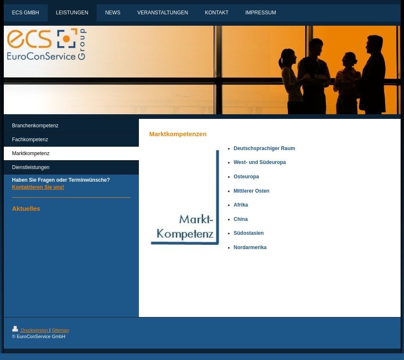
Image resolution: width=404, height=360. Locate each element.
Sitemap (60, 330)
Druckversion (30, 330)
